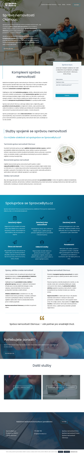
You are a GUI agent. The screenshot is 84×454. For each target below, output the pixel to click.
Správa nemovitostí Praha (70, 433)
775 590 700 (38, 431)
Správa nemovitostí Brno (70, 431)
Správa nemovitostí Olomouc (49, 4)
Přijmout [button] (60, 451)
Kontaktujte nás (8, 48)
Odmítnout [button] (67, 451)
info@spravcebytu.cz (40, 433)
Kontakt (69, 4)
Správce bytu (67, 65)
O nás (59, 4)
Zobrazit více (74, 451)
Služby (63, 4)
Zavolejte (76, 5)
